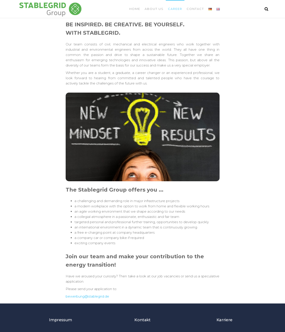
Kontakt (142, 320)
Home (134, 9)
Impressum (60, 320)
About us (154, 9)
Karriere (224, 320)
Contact (195, 9)
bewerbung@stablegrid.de (87, 296)
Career (175, 9)
